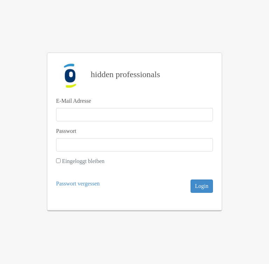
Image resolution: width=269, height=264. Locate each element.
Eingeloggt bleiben (83, 161)
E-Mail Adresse (73, 101)
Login (201, 186)
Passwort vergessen (78, 184)
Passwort (66, 131)
